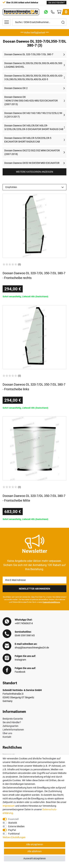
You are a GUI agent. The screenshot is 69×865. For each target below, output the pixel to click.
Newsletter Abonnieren (34, 588)
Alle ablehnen (34, 851)
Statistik (12, 822)
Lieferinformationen (13, 729)
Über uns (7, 733)
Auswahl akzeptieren (34, 858)
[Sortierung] (34, 187)
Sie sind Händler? (56, 2)
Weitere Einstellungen (14, 837)
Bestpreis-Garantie (13, 718)
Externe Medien (16, 826)
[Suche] (63, 22)
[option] (34, 32)
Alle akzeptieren (34, 844)
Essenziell (13, 819)
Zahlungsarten (10, 726)
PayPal (12, 830)
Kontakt (7, 736)
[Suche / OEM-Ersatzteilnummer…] (36, 22)
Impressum (9, 805)
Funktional (14, 833)
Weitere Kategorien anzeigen (34, 171)
